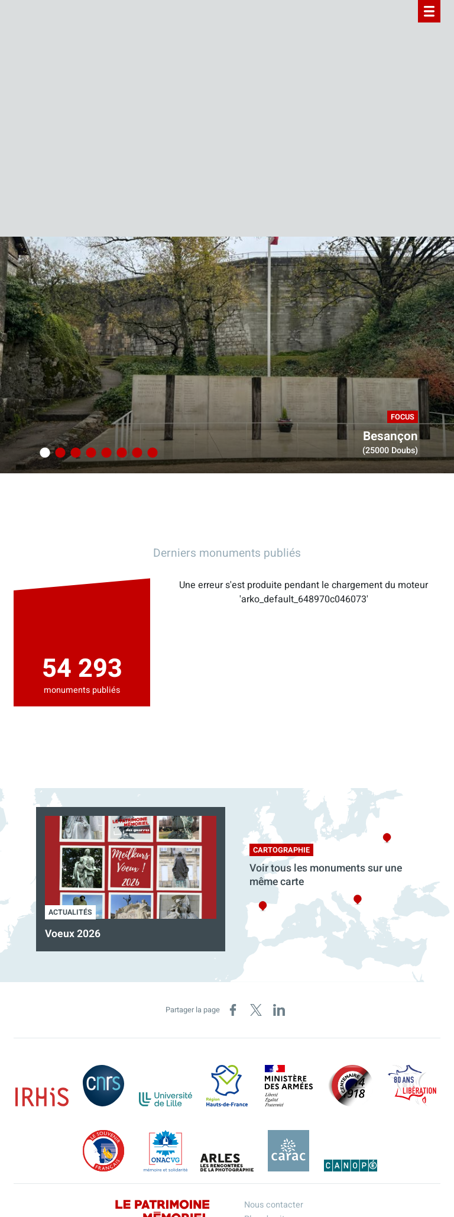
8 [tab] (151, 453)
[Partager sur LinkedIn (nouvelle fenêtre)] (279, 1010)
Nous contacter (273, 1205)
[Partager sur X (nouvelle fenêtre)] (256, 1010)
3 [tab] (74, 453)
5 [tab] (105, 453)
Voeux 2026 (72, 934)
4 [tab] (89, 453)
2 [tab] (58, 453)
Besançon (390, 436)
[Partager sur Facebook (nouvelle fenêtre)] (233, 1010)
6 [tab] (120, 453)
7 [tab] (135, 453)
